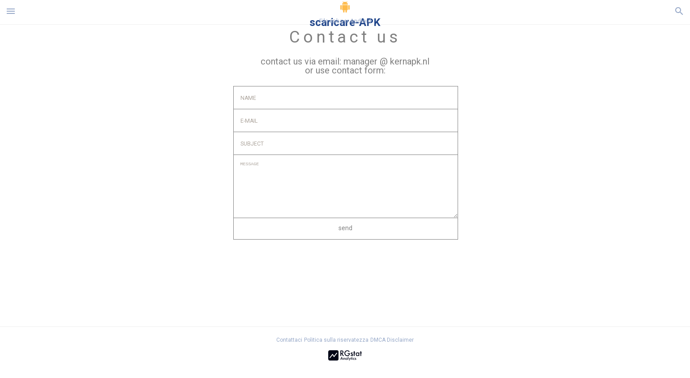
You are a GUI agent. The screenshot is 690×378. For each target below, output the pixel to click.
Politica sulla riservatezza (336, 340)
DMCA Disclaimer (392, 340)
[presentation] (301, 264)
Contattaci (289, 340)
